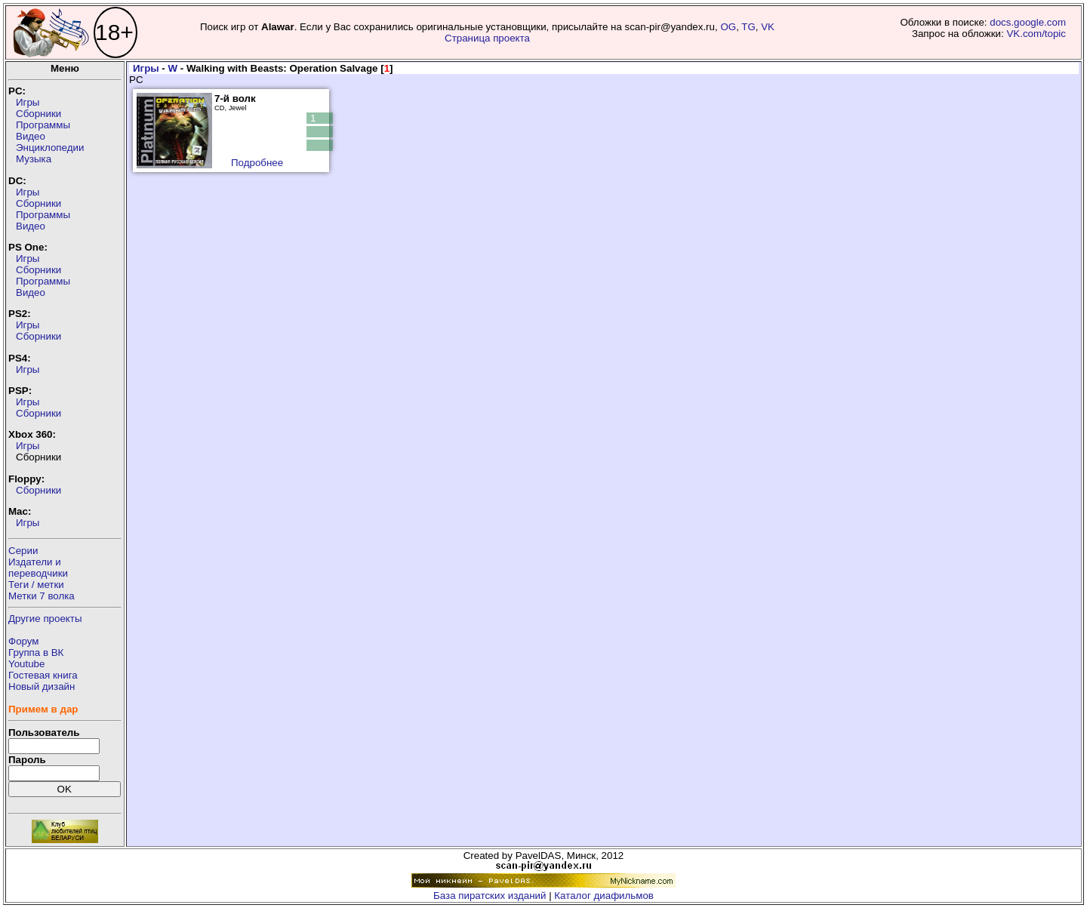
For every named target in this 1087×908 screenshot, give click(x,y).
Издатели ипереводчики (38, 567)
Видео (30, 136)
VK (767, 26)
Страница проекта (487, 38)
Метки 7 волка (41, 596)
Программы (43, 125)
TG (748, 26)
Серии (23, 550)
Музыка (33, 159)
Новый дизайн (41, 686)
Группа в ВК (35, 652)
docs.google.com (1028, 22)
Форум (23, 641)
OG (728, 26)
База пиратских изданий (489, 895)
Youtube (26, 663)
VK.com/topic (1036, 33)
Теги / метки (36, 584)
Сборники (38, 113)
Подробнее (257, 162)
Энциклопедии (50, 147)
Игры (27, 102)
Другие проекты (45, 618)
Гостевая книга (43, 675)
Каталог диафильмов (604, 895)
